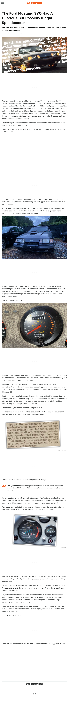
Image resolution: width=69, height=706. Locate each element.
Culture (5, 9)
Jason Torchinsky (9, 33)
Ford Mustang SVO (13, 103)
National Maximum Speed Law (46, 106)
